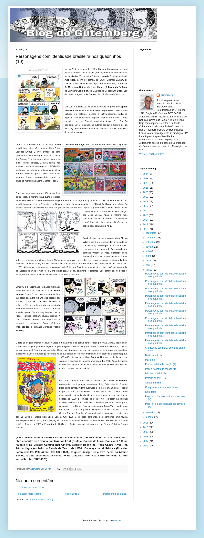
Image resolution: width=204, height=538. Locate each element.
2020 (146, 192)
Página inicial (72, 494)
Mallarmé (150, 359)
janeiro (149, 417)
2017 (146, 206)
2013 (146, 224)
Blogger (117, 520)
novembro (151, 237)
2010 (146, 427)
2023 (146, 178)
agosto (149, 246)
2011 (146, 422)
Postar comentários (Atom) (39, 499)
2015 (146, 215)
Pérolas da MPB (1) (155, 378)
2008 (146, 436)
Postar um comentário (32, 487)
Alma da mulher (153, 382)
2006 (146, 445)
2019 (146, 196)
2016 (146, 210)
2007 (146, 441)
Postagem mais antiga (115, 494)
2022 (146, 183)
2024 (146, 174)
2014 (146, 219)
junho (149, 255)
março (149, 269)
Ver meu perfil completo (151, 154)
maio (148, 260)
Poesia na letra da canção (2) (160, 364)
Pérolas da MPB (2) (155, 373)
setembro (151, 242)
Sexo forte (150, 392)
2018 (146, 201)
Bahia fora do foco (154, 355)
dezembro (151, 233)
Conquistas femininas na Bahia (161, 387)
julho (148, 251)
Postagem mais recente (29, 494)
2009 (146, 432)
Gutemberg (166, 95)
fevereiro (151, 412)
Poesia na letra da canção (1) (160, 369)
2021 (146, 187)
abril (148, 265)
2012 (146, 229)
